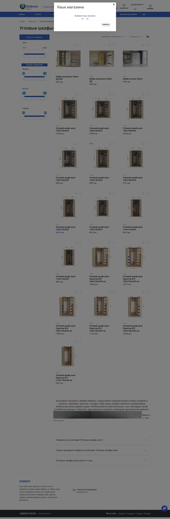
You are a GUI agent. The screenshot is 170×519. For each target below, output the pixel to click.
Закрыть (105, 25)
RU (83, 19)
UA (87, 19)
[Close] (113, 4)
